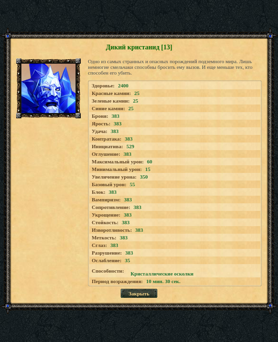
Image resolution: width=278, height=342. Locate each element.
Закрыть (139, 293)
